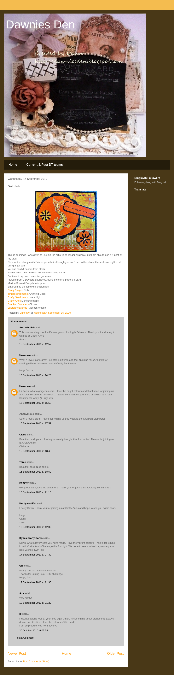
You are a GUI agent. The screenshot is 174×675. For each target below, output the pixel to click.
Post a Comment (24, 637)
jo (20, 613)
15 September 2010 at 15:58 (35, 402)
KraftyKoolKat (27, 503)
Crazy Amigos (15, 290)
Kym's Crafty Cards (31, 538)
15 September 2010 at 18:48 (35, 451)
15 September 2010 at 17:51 (35, 423)
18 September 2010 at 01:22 (35, 602)
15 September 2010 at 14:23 (35, 375)
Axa (21, 593)
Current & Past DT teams (44, 164)
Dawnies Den (40, 24)
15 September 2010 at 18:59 (35, 471)
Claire (22, 434)
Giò (21, 565)
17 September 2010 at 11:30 (35, 582)
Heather (24, 482)
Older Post (115, 653)
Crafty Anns (14, 300)
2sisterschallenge (18, 307)
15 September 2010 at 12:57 (35, 344)
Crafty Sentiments (18, 297)
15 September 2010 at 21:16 (35, 492)
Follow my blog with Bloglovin (150, 182)
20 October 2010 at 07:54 (33, 630)
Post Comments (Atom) (36, 661)
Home (13, 164)
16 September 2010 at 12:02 (35, 527)
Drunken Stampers (18, 304)
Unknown (25, 355)
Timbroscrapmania (18, 293)
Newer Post (17, 653)
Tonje (22, 462)
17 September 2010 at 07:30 (35, 554)
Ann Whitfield (27, 327)
